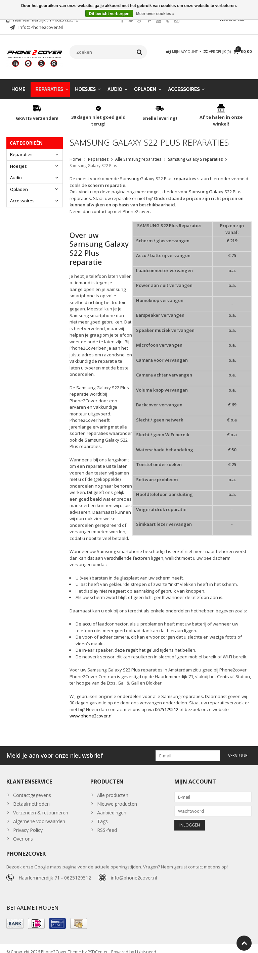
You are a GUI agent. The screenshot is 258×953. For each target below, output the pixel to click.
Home (18, 82)
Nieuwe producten (117, 797)
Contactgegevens (32, 788)
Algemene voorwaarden (39, 814)
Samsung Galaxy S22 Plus (93, 159)
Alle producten (112, 788)
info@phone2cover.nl (134, 871)
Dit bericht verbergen (109, 13)
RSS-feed (107, 823)
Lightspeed (145, 945)
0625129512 (166, 703)
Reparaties (49, 82)
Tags (102, 814)
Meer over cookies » (155, 13)
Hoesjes (85, 82)
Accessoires (184, 82)
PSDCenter (98, 945)
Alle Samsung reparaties (138, 152)
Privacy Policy (28, 823)
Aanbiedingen (111, 806)
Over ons (23, 832)
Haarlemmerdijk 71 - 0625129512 (54, 871)
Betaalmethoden (31, 797)
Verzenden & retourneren (40, 806)
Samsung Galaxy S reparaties (195, 152)
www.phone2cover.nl (91, 709)
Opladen (145, 82)
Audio (115, 82)
